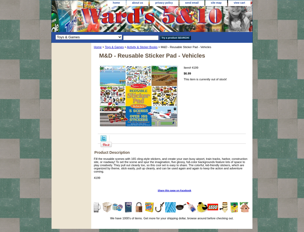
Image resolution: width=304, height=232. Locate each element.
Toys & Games (114, 47)
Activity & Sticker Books (142, 47)
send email (192, 2)
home (116, 2)
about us (137, 2)
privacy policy (164, 2)
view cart (239, 2)
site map (216, 2)
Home (98, 47)
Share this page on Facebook (174, 190)
